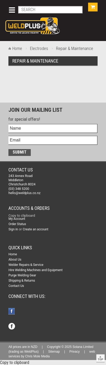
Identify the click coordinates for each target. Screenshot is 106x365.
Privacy (74, 351)
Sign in (13, 229)
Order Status (17, 224)
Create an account (35, 229)
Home (17, 48)
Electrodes (39, 48)
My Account (16, 219)
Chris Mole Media (37, 356)
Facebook (12, 312)
